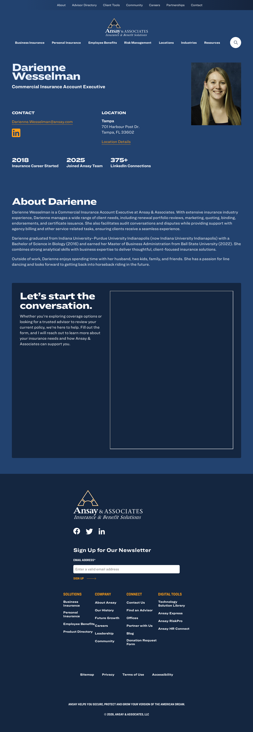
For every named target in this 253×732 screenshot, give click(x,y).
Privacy (108, 674)
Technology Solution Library (171, 603)
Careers (154, 5)
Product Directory (78, 631)
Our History (104, 610)
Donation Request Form (141, 642)
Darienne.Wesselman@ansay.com (42, 121)
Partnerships (175, 5)
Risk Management (137, 42)
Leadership (104, 633)
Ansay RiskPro (170, 621)
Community (134, 5)
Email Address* (84, 560)
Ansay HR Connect (173, 628)
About (61, 5)
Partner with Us (139, 625)
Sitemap (87, 674)
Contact (196, 5)
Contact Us (135, 602)
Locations (166, 42)
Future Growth (107, 618)
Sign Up (78, 578)
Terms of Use (133, 674)
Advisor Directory (84, 5)
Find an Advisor (139, 610)
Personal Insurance (66, 42)
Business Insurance (29, 42)
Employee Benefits (102, 42)
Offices (132, 618)
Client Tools (111, 5)
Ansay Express (170, 613)
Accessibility (162, 674)
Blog (130, 633)
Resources (212, 42)
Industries (189, 42)
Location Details (116, 141)
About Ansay (105, 602)
